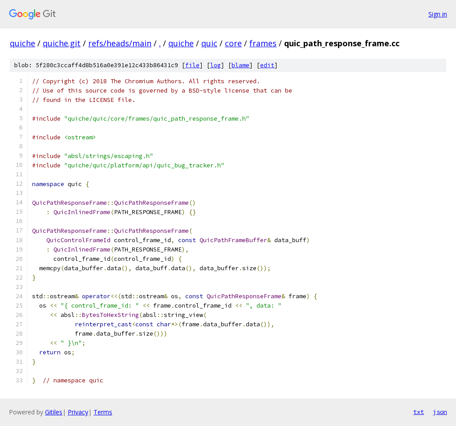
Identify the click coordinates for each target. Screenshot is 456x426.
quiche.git (62, 43)
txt (418, 412)
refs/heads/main (119, 43)
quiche (22, 43)
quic (209, 43)
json (440, 412)
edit (267, 65)
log (215, 65)
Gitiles (53, 412)
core (233, 43)
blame (240, 65)
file (192, 65)
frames (263, 43)
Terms (103, 412)
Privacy (78, 412)
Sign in (437, 14)
